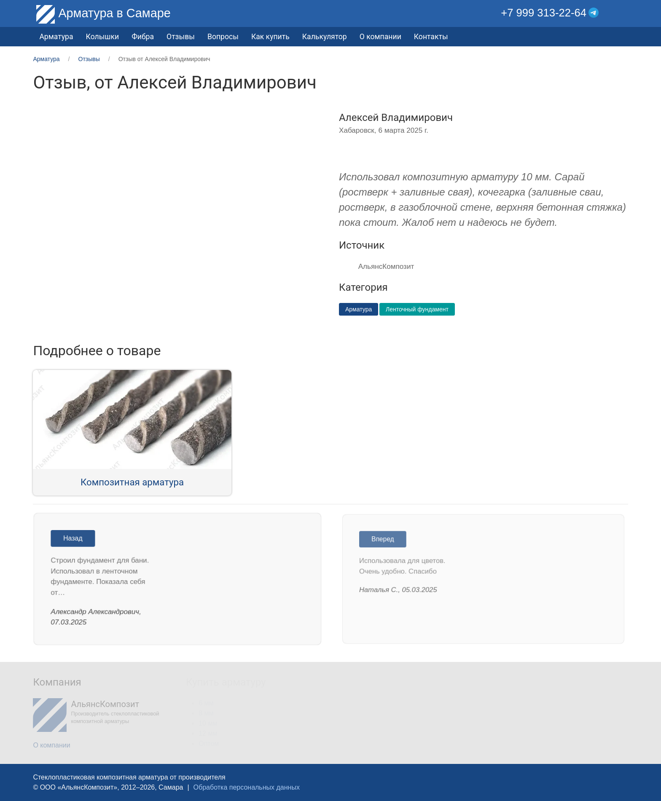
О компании (380, 36)
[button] (621, 12)
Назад (75, 539)
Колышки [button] (102, 36)
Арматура (358, 309)
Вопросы (223, 36)
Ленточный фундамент (417, 309)
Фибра (143, 36)
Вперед (386, 540)
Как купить (270, 36)
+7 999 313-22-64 (543, 13)
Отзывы (181, 36)
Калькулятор (324, 36)
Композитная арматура (132, 482)
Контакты (431, 36)
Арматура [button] (56, 36)
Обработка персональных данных (246, 787)
